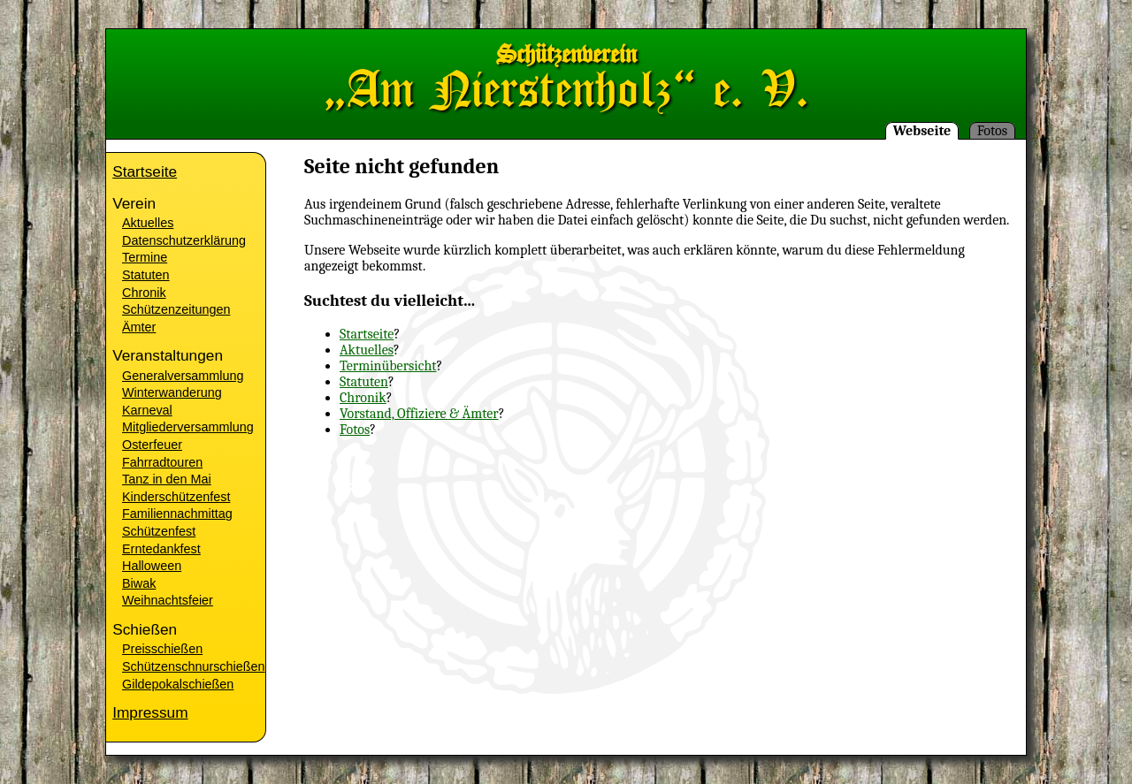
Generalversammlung (183, 376)
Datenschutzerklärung (184, 240)
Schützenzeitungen (176, 309)
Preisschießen (162, 649)
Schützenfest (158, 531)
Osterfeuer (152, 445)
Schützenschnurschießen (193, 666)
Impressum (149, 712)
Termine (144, 257)
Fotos (992, 131)
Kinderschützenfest (176, 497)
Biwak (139, 583)
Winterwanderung (172, 392)
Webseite (922, 131)
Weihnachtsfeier (167, 600)
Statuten (364, 382)
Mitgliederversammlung (188, 427)
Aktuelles (367, 350)
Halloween (151, 566)
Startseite (367, 334)
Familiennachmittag (177, 513)
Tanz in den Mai (166, 479)
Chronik (363, 398)
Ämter (139, 327)
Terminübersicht (388, 366)
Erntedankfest (161, 549)
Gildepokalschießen (177, 684)
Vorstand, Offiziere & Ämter (419, 414)
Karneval (147, 410)
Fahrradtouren (162, 462)
